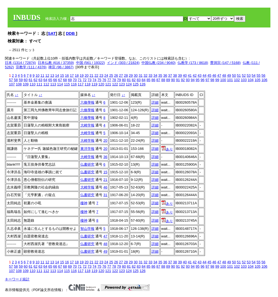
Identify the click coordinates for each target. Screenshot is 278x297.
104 (251, 80)
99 (217, 80)
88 (163, 80)
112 (46, 84)
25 (111, 75)
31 (141, 75)
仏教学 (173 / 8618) (193, 63)
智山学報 (87, 229)
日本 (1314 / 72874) (20, 63)
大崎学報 (87, 125)
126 (143, 84)
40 (185, 75)
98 (212, 80)
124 (129, 84)
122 (115, 84)
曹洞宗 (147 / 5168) (225, 63)
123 (122, 84)
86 (153, 80)
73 (89, 80)
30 (136, 75)
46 (214, 75)
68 (65, 80)
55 (258, 75)
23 (101, 75)
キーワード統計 (17, 279)
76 (104, 80)
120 (101, 84)
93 (187, 80)
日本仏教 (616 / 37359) (56, 63)
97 (207, 80)
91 (178, 80)
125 (136, 84)
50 (234, 75)
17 (72, 75)
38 (175, 75)
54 (253, 75)
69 (70, 80)
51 (239, 75)
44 (204, 75)
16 (67, 75)
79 (119, 80)
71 (79, 80)
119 (94, 84)
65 (50, 80)
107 (12, 84)
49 (229, 75)
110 (33, 84)
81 (129, 80)
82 (133, 80)
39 (180, 75)
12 (47, 75)
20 (87, 75)
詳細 (155, 102)
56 (263, 75)
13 (52, 75)
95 (198, 80)
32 (145, 75)
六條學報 (87, 102)
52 (244, 75)
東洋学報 (87, 149)
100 (223, 80)
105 (258, 80)
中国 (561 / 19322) (90, 63)
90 (173, 80)
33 (150, 75)
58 (16, 80)
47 (219, 75)
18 (76, 75)
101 (230, 80)
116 (74, 84)
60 (25, 80)
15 (62, 75)
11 (42, 75)
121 (108, 84)
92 (183, 80)
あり (167, 149)
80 (124, 80)
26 (116, 75)
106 (264, 80)
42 (195, 75)
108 (19, 84)
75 (99, 80)
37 (170, 75)
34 (155, 75)
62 (35, 80)
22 (96, 75)
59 (21, 80)
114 (60, 84)
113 (53, 84)
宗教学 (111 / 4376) (31, 67)
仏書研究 (87, 164)
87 (158, 80)
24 (106, 75)
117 (81, 84)
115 (67, 84)
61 (30, 80)
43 (199, 75)
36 (165, 75)
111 (39, 84)
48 (224, 75)
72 (84, 80)
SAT (52, 33)
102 (237, 80)
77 (109, 80)
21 (91, 75)
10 (37, 75)
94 (192, 80)
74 (94, 80)
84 (144, 80)
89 (168, 80)
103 (244, 80)
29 (131, 75)
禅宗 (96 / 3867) (61, 67)
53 (249, 75)
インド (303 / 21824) (123, 63)
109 (26, 84)
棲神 (83, 203)
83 (138, 80)
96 (202, 80)
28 (126, 75)
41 (190, 75)
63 (40, 80)
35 (160, 75)
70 (75, 80)
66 (55, 80)
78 (114, 80)
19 (82, 75)
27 (121, 75)
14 (57, 75)
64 (45, 80)
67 (60, 80)
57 (11, 80)
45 (209, 75)
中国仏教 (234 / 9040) (158, 63)
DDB (71, 33)
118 (88, 84)
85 (148, 80)
